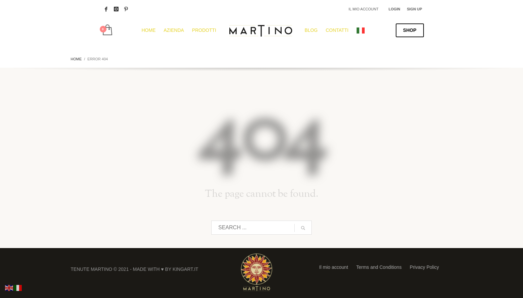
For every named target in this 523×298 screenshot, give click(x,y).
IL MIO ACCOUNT (363, 9)
